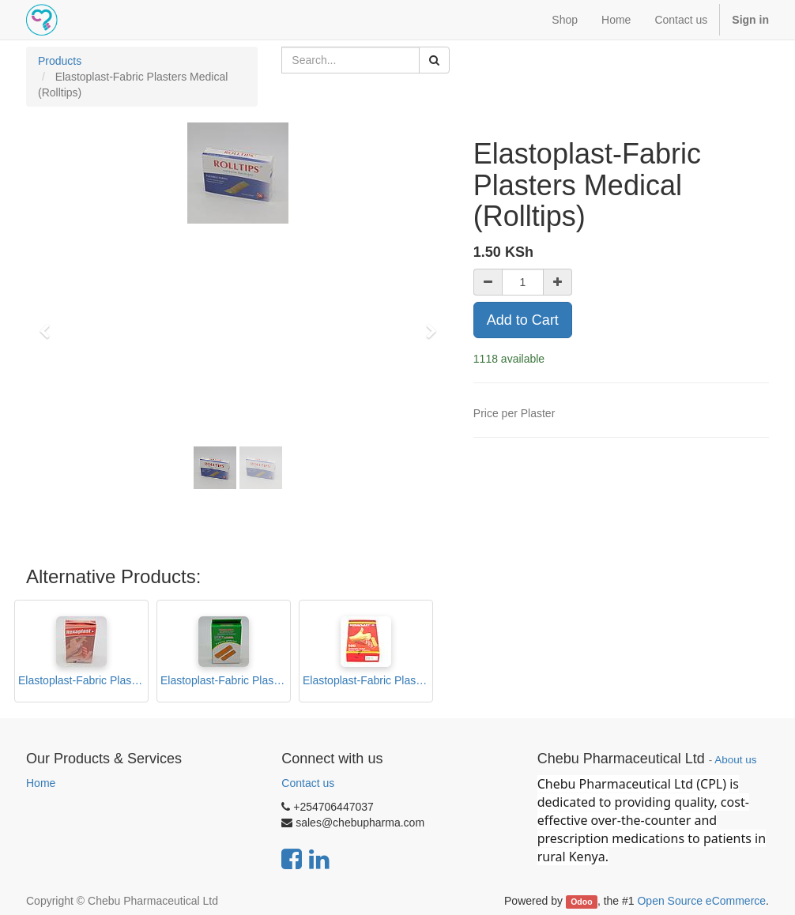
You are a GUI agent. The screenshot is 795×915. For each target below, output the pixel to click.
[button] (49, 323)
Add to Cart (523, 320)
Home (40, 783)
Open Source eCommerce (701, 900)
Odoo (581, 901)
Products (59, 61)
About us (735, 760)
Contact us (307, 783)
